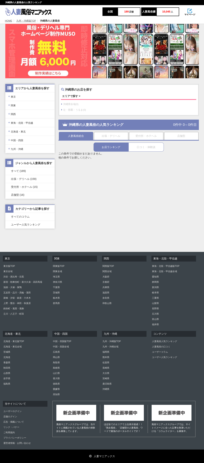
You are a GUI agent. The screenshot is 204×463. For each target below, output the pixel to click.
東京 (12, 96)
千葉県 (56, 287)
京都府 (105, 282)
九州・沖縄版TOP (26, 21)
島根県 (56, 368)
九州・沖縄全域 (110, 346)
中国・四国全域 (61, 346)
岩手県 (6, 378)
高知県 (56, 394)
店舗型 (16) (17, 194)
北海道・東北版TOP (13, 341)
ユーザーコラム (160, 352)
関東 (12, 105)
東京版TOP (9, 266)
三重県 (155, 298)
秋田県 (6, 368)
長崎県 (105, 368)
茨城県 (56, 292)
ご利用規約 (9, 432)
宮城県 (6, 352)
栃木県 (56, 298)
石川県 (155, 314)
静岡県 (155, 282)
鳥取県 (56, 362)
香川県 (56, 378)
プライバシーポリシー (14, 437)
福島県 (6, 383)
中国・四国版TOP (62, 341)
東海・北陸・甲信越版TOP (165, 266)
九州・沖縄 (15, 149)
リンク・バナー (11, 427)
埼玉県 (56, 276)
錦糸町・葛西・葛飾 (13, 308)
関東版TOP (58, 266)
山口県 (56, 373)
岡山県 (56, 357)
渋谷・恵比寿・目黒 (13, 276)
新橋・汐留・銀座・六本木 (17, 298)
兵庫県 (105, 287)
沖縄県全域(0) (70, 104)
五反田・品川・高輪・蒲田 (17, 292)
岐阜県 (155, 292)
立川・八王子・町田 (13, 314)
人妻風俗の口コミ (161, 346)
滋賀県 (105, 292)
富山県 (155, 319)
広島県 (56, 352)
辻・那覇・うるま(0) (73, 109)
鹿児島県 (107, 383)
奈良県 (105, 298)
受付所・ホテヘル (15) (24, 186)
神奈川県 (57, 282)
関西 (12, 114)
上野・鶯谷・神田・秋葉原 (17, 303)
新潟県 (155, 287)
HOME (8, 21)
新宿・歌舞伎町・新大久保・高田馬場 (22, 282)
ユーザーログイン (12, 411)
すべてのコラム (20, 216)
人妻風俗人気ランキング (164, 341)
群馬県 (56, 303)
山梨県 (155, 303)
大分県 (105, 373)
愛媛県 (56, 389)
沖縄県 (105, 389)
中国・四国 (15, 140)
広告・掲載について (13, 422)
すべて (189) (18, 170)
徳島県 (56, 383)
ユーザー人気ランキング (25, 224)
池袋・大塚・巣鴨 (12, 287)
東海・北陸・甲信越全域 (164, 271)
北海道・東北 (17, 131)
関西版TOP (108, 266)
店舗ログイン (10, 416)
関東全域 (57, 271)
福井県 (155, 324)
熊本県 (105, 357)
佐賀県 (105, 362)
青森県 (6, 362)
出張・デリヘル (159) (24, 178)
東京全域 (8, 271)
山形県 (6, 373)
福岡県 (105, 352)
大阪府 (105, 276)
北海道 (6, 357)
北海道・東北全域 (12, 346)
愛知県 (155, 276)
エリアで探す (71, 96)
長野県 (155, 308)
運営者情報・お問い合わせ (17, 443)
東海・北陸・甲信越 (20, 123)
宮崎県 (105, 378)
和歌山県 (107, 303)
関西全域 (107, 271)
